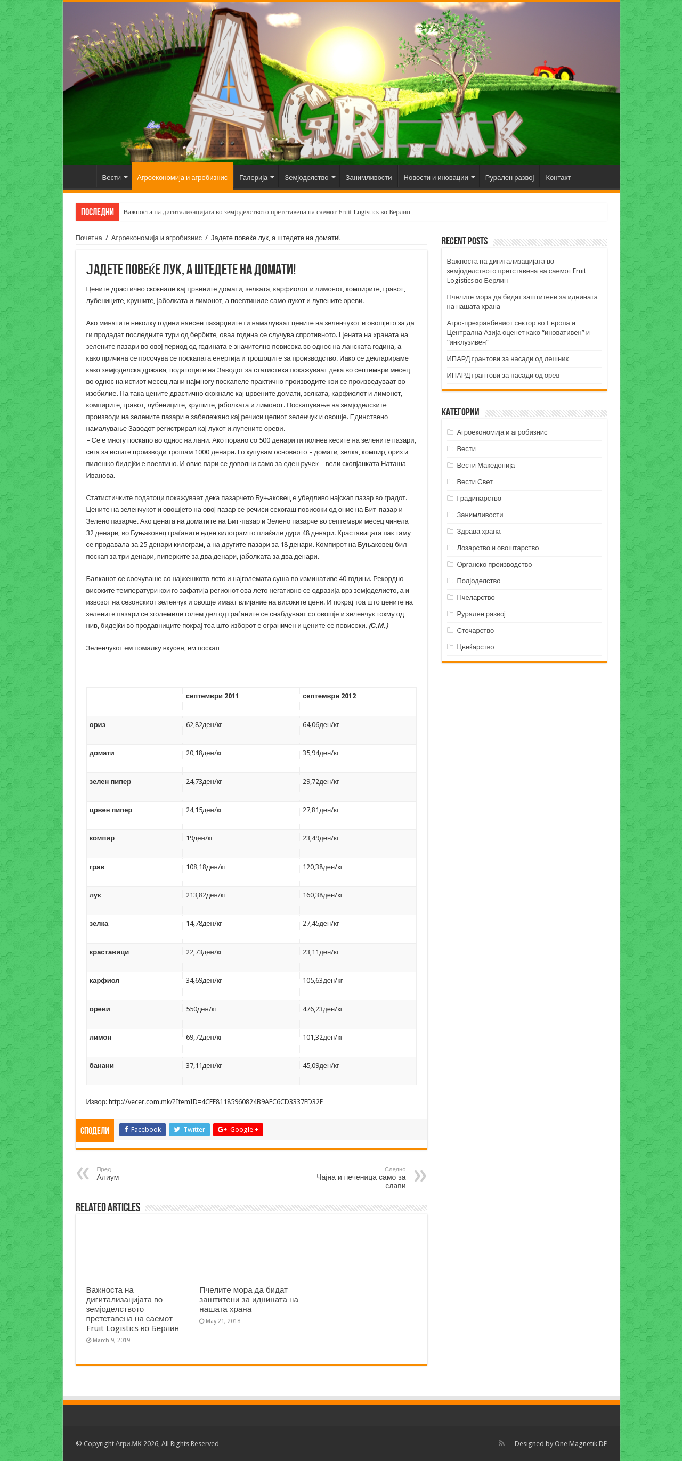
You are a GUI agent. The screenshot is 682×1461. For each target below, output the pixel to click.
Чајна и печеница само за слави (351, 1178)
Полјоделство (478, 581)
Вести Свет (475, 482)
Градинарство (479, 498)
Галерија (253, 178)
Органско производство (494, 564)
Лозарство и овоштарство (498, 548)
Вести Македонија (486, 465)
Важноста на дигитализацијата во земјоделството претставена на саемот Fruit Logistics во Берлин (267, 212)
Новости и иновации (436, 178)
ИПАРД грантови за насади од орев (503, 375)
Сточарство (475, 630)
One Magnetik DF (581, 1444)
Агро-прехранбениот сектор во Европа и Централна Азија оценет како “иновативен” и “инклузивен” (518, 332)
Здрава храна (478, 531)
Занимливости (369, 178)
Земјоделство (306, 178)
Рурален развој (509, 178)
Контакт (558, 178)
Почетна (82, 176)
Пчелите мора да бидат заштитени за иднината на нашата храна (248, 1299)
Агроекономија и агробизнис (182, 178)
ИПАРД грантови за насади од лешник (508, 359)
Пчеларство (475, 597)
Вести (111, 178)
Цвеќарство (475, 647)
